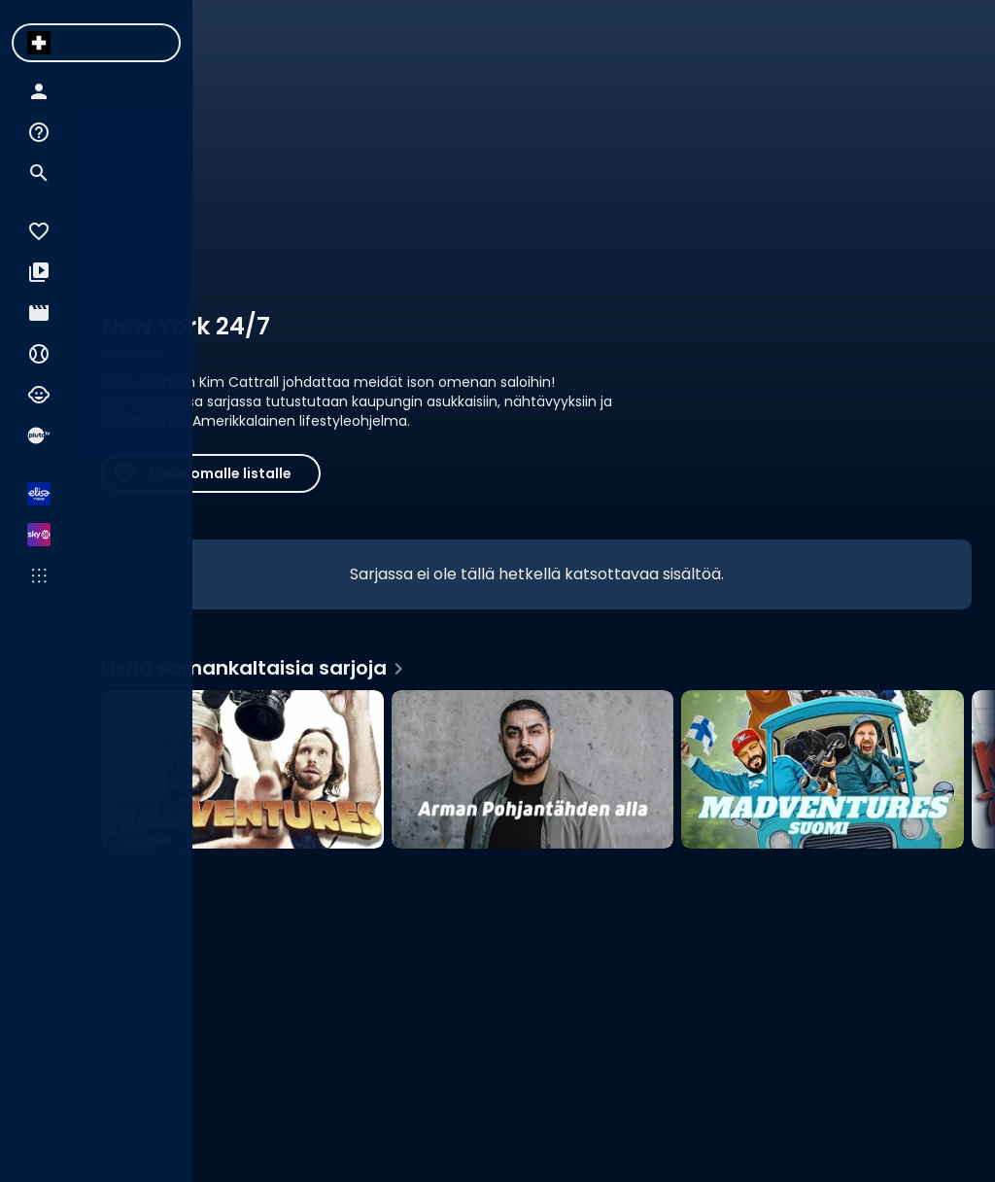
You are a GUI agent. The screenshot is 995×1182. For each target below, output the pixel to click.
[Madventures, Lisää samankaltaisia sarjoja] (242, 769)
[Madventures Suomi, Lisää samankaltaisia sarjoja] (822, 769)
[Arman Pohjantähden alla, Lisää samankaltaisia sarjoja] (533, 769)
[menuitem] (39, 42)
